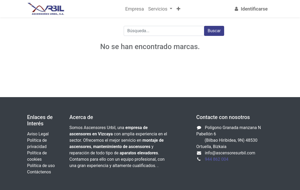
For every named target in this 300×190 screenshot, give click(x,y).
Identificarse (250, 9)
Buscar (214, 30)
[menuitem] (134, 9)
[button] (178, 9)
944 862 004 (216, 159)
